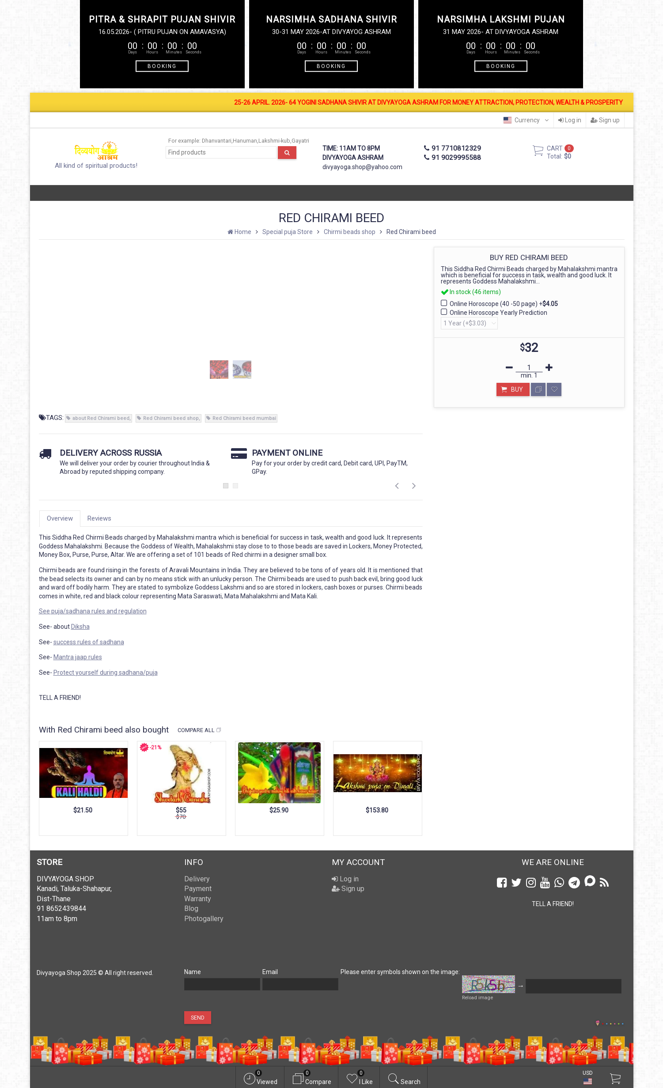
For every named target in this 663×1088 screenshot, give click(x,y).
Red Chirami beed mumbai (244, 418)
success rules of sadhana (88, 642)
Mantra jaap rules (77, 657)
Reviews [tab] (99, 518)
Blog (191, 908)
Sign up (605, 120)
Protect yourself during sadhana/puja (105, 672)
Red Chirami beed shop (171, 418)
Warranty (197, 899)
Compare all (200, 730)
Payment (198, 888)
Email (270, 971)
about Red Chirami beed (100, 418)
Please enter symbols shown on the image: (400, 971)
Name (192, 971)
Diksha (80, 626)
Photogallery (204, 918)
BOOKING (162, 66)
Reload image (477, 998)
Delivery (197, 879)
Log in (569, 120)
